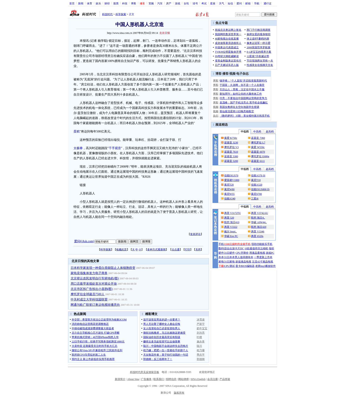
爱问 (239, 3)
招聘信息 (171, 379)
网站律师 (183, 379)
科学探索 (121, 14)
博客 (133, 3)
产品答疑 (225, 379)
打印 (187, 249)
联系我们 (158, 379)
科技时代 (107, 14)
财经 (107, 3)
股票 (116, 3)
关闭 (198, 249)
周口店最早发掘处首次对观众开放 (94, 283)
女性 (186, 3)
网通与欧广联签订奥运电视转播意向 (95, 304)
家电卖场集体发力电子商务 (89, 273)
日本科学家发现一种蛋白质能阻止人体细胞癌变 (103, 268)
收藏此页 (121, 249)
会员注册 (212, 379)
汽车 (160, 3)
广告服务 (146, 379)
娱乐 (98, 3)
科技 (124, 3)
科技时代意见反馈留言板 (144, 372)
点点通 (176, 249)
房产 (168, 3)
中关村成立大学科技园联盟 (89, 299)
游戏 (177, 3)
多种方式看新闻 (156, 249)
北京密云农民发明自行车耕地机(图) (95, 278)
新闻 (80, 3)
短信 (230, 3)
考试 (204, 3)
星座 (212, 3)
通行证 (268, 3)
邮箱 (248, 3)
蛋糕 (76, 131)
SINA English (198, 379)
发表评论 (195, 234)
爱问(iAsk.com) (84, 241)
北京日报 (164, 32)
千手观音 (115, 148)
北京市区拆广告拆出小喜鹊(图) (92, 289)
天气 (221, 3)
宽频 (151, 3)
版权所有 (179, 392)
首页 (72, 3)
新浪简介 (120, 379)
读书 (195, 3)
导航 (256, 3)
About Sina (133, 379)
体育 (89, 3)
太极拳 (78, 148)
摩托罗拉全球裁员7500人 (88, 294)
